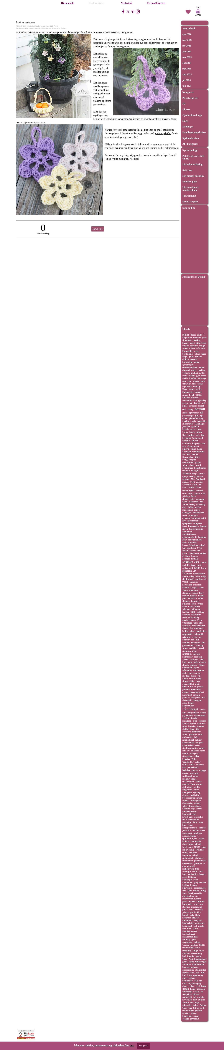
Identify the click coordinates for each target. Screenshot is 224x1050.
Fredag (203, 1005)
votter (198, 762)
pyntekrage (187, 468)
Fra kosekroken (97, 3)
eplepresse (187, 523)
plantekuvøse (200, 860)
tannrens (186, 384)
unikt (199, 335)
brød (184, 606)
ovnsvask (186, 443)
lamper (194, 556)
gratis (198, 462)
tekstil (195, 855)
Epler (194, 759)
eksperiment (193, 446)
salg (192, 915)
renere (195, 593)
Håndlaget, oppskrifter (194, 132)
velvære (186, 373)
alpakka (187, 653)
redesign (186, 871)
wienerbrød (199, 715)
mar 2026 (187, 40)
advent (194, 440)
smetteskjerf (188, 740)
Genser (185, 945)
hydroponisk (188, 742)
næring (196, 654)
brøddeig (198, 657)
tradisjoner (196, 800)
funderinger (200, 961)
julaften (186, 496)
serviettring (193, 617)
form (190, 493)
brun (199, 429)
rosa (192, 482)
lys (188, 750)
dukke (185, 773)
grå (198, 375)
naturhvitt (187, 695)
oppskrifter (201, 631)
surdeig (185, 676)
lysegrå (197, 898)
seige (196, 351)
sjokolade (193, 501)
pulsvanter (187, 888)
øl (183, 556)
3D (183, 103)
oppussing (198, 975)
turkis (203, 709)
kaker (185, 678)
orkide (196, 890)
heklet (186, 770)
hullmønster (188, 392)
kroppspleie (193, 526)
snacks (195, 454)
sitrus (197, 354)
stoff (184, 493)
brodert (185, 1013)
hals (184, 874)
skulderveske (188, 499)
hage (197, 1002)
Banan (185, 550)
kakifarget (187, 879)
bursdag (199, 645)
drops (194, 473)
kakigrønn (187, 1016)
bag (190, 1008)
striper (197, 942)
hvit (184, 520)
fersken (185, 612)
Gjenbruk (187, 386)
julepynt (186, 609)
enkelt (197, 803)
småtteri (195, 750)
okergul (194, 470)
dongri (202, 345)
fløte (190, 890)
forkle (185, 378)
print (203, 518)
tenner (192, 389)
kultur (191, 507)
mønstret (193, 590)
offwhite (186, 397)
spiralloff (186, 838)
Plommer (186, 964)
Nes (192, 479)
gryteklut (194, 1019)
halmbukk (198, 634)
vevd (198, 986)
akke (201, 950)
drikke (185, 359)
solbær (192, 978)
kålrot (192, 348)
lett (191, 628)
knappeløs (187, 792)
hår (191, 403)
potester (186, 689)
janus (201, 587)
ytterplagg (187, 623)
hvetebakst (187, 817)
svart (185, 764)
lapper (197, 493)
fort (184, 928)
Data (197, 915)
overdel (193, 359)
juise (195, 623)
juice (203, 354)
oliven (194, 1013)
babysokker (193, 712)
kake (196, 737)
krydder (186, 614)
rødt (202, 1008)
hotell (191, 395)
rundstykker (198, 512)
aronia (185, 692)
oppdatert (199, 628)
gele (204, 403)
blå (200, 980)
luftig (203, 890)
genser (198, 392)
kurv (201, 593)
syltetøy (196, 792)
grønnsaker (187, 745)
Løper (185, 432)
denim (185, 753)
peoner (200, 686)
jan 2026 (186, 51)
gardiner (198, 863)
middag (196, 386)
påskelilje (186, 822)
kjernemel (187, 926)
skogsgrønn (187, 756)
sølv (198, 435)
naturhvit (187, 997)
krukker (186, 759)
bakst (197, 745)
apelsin (200, 997)
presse (185, 403)
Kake (184, 734)
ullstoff (185, 686)
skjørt (185, 681)
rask (198, 681)
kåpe (189, 975)
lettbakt (194, 559)
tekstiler (194, 345)
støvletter (197, 833)
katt (199, 565)
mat (203, 697)
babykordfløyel (195, 540)
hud (184, 975)
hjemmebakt (193, 520)
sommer (186, 470)
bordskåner (187, 354)
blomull (202, 721)
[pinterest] (133, 11)
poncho (185, 784)
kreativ (185, 429)
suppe (185, 648)
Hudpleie (197, 523)
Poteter (202, 827)
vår (196, 896)
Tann (184, 1008)
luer (188, 454)
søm (191, 490)
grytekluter (187, 715)
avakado (186, 518)
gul (197, 639)
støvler (203, 712)
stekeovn (186, 593)
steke (184, 515)
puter (185, 909)
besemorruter (188, 798)
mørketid (194, 773)
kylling (185, 885)
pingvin (185, 449)
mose (202, 830)
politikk (186, 565)
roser (195, 879)
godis (191, 356)
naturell (191, 866)
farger (200, 384)
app (184, 866)
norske (197, 673)
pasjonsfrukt (200, 882)
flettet (185, 490)
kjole (196, 457)
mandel (199, 490)
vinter (185, 590)
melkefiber (196, 795)
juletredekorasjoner (191, 806)
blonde (185, 915)
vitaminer (198, 858)
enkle (195, 776)
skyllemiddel (188, 579)
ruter (201, 367)
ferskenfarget (188, 934)
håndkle (186, 440)
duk (202, 972)
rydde (200, 604)
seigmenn (186, 637)
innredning (187, 510)
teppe (191, 961)
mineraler (187, 1005)
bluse (191, 844)
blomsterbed (188, 462)
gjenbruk (187, 570)
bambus (48, 28)
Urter (199, 548)
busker (185, 343)
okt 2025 (186, 63)
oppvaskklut (188, 684)
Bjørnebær (194, 413)
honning (202, 537)
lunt (184, 712)
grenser (200, 726)
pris (194, 421)
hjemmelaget (200, 959)
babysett (195, 601)
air (205, 579)
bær (192, 729)
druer (185, 418)
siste (184, 409)
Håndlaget (187, 126)
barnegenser (199, 573)
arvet (196, 904)
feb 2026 (186, 45)
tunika (199, 678)
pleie (197, 684)
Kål (198, 348)
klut (184, 662)
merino (195, 830)
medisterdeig (188, 576)
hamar (197, 362)
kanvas (185, 723)
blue (184, 825)
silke (196, 756)
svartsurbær (188, 781)
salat (201, 871)
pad (197, 972)
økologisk (186, 512)
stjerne (196, 381)
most (192, 343)
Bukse (197, 606)
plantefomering (196, 418)
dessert (202, 874)
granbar (195, 426)
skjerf (197, 846)
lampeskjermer (189, 814)
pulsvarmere (199, 662)
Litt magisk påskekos (193, 176)
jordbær (193, 406)
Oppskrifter (188, 762)
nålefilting (187, 991)
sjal (184, 787)
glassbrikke (195, 912)
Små (184, 893)
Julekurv (186, 421)
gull (196, 415)
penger (197, 510)
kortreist (192, 542)
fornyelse (197, 920)
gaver (193, 429)
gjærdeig (202, 400)
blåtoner (192, 877)
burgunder (187, 904)
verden (185, 718)
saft (195, 400)
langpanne (187, 789)
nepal (185, 501)
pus (200, 637)
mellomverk (188, 869)
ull (52, 28)
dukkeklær (187, 863)
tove (184, 890)
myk (203, 348)
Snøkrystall (197, 438)
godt (194, 939)
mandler (201, 723)
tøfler (200, 598)
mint (191, 909)
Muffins (186, 559)
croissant (186, 731)
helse (199, 449)
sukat (185, 465)
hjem (194, 838)
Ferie (199, 620)
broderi (194, 397)
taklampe (195, 609)
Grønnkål (186, 700)
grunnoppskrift (189, 537)
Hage (185, 121)
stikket (201, 1000)
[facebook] (123, 11)
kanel (192, 989)
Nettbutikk (126, 3)
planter (193, 665)
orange (185, 1019)
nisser (190, 787)
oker (184, 507)
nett (184, 446)
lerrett (193, 550)
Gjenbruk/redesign (192, 115)
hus (191, 1002)
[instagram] (137, 11)
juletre (185, 912)
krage (193, 779)
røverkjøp (187, 1000)
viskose (43, 28)
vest (195, 926)
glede (184, 961)
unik (193, 612)
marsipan (186, 721)
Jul (194, 997)
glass (191, 673)
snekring (196, 518)
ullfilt (196, 562)
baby (197, 947)
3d (202, 991)
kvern (193, 686)
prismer (186, 479)
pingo (185, 406)
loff (184, 750)
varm (190, 606)
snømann (200, 499)
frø (199, 484)
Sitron (196, 1008)
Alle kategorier (190, 144)
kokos (195, 1005)
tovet (184, 847)
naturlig (186, 939)
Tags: (184, 959)
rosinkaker (187, 657)
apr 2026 (186, 34)
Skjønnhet (187, 573)
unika (198, 395)
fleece (193, 335)
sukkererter (187, 424)
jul (199, 675)
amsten (185, 659)
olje (193, 808)
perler (198, 507)
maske (201, 926)
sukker (198, 740)
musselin (197, 585)
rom (189, 381)
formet (185, 628)
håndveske (187, 531)
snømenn (186, 651)
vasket (196, 991)
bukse (191, 435)
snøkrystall (187, 858)
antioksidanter (189, 534)
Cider (198, 487)
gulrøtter (193, 734)
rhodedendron (198, 625)
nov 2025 (187, 57)
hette (184, 542)
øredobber (196, 689)
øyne (190, 662)
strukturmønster (190, 748)
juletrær (186, 426)
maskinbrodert (197, 692)
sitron (185, 529)
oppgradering (188, 476)
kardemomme (192, 819)
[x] (128, 11)
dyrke (198, 389)
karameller (187, 351)
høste (202, 750)
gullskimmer (188, 645)
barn (203, 568)
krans (193, 565)
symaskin (201, 421)
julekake (186, 830)
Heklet (185, 972)
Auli (191, 959)
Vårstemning (189, 196)
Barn (184, 435)
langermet (187, 337)
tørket (193, 723)
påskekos (193, 582)
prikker (185, 697)
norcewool (187, 585)
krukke (193, 885)
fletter (195, 917)
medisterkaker (189, 620)
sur (201, 904)
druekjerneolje (195, 893)
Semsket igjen (189, 181)
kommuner (187, 882)
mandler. (194, 659)
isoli (196, 980)
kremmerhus (198, 451)
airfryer (186, 639)
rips (201, 415)
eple (184, 381)
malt (202, 659)
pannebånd (193, 767)
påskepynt (187, 833)
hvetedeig (200, 504)
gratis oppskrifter (163, 133)
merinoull (187, 400)
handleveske (198, 964)
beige (184, 356)
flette (195, 822)
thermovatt (187, 860)
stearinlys (198, 817)
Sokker (198, 356)
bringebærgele (189, 459)
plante (192, 465)
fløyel (193, 496)
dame (185, 986)
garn (204, 337)
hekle (26, 28)
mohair (186, 778)
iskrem (196, 994)
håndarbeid (187, 923)
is (204, 863)
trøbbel (191, 487)
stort (192, 972)
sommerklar (188, 1010)
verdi (198, 465)
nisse (184, 877)
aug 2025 (187, 74)
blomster (21, 28)
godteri (198, 1010)
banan (203, 526)
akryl (201, 648)
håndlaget (63, 28)
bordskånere (200, 888)
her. (132, 1045)
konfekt (193, 378)
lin (40, 28)
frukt (190, 825)
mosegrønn (196, 907)
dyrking (201, 370)
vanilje (202, 770)
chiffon (185, 729)
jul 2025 (186, 80)
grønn (199, 784)
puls (184, 598)
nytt (184, 767)
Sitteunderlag (188, 504)
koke (201, 822)
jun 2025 (186, 86)
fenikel (185, 595)
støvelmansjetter (190, 367)
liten (189, 928)
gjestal (198, 844)
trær (203, 381)
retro (184, 375)
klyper (191, 703)
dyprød (185, 795)
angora (185, 482)
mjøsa (193, 676)
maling (191, 375)
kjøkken (186, 953)
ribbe (191, 681)
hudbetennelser (189, 811)
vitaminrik (187, 667)
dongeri (186, 370)
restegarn (31, 28)
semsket (193, 852)
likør (187, 556)
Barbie (197, 403)
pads (194, 384)
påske (196, 1016)
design (185, 988)
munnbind (187, 920)
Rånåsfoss (187, 670)
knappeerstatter (189, 827)
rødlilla (185, 800)
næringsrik (196, 841)
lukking (196, 340)
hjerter (199, 476)
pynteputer (199, 923)
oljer (195, 721)
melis (198, 956)
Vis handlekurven (156, 3)
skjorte (185, 665)
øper (184, 540)
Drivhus (186, 907)
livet (184, 487)
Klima (202, 665)
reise (184, 617)
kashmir (200, 901)
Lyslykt (193, 587)
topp (195, 950)
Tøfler (198, 781)
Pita (197, 869)
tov (183, 454)
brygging (186, 438)
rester (194, 370)
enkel (201, 748)
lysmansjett (187, 364)
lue (202, 435)
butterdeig (187, 362)
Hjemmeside (67, 3)
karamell (186, 451)
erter (184, 703)
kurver (194, 770)
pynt (194, 651)
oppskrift (187, 634)
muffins (194, 945)
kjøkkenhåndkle (190, 937)
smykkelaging (194, 983)
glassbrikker (188, 970)
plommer (186, 855)
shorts (201, 473)
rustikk (193, 595)
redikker (193, 648)
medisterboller (189, 836)
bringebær (194, 753)
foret (184, 526)
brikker (185, 841)
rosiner (199, 482)
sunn (204, 847)
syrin (195, 637)
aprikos (199, 579)
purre (185, 978)
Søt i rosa (187, 170)
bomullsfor (187, 980)
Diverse (186, 109)
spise (184, 726)
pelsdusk (198, 909)
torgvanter (187, 942)
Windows (200, 850)
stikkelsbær (198, 670)
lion (201, 501)
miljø (203, 576)
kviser (199, 798)
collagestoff (187, 568)
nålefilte (186, 808)
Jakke (201, 838)
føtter (195, 928)
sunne (185, 395)
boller (191, 986)
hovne (192, 432)
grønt (185, 553)
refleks (185, 345)
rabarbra (186, 918)
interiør (192, 726)
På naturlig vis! (190, 98)
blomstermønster (190, 967)
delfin (194, 871)
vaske (196, 789)
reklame (197, 337)
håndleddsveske (189, 931)
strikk (197, 787)
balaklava (192, 598)
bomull (36, 28)
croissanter (187, 737)
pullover (186, 604)
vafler (191, 764)
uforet (201, 406)
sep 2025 (186, 68)
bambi (201, 595)
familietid (200, 479)
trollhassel (187, 776)
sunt (200, 734)
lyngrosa (196, 443)
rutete (185, 348)
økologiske (193, 874)
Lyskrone (186, 484)
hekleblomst (200, 468)
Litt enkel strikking (192, 164)
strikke (193, 718)
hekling (200, 612)
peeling (194, 373)
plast (192, 631)
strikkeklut (200, 970)
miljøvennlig (188, 850)
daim (184, 844)
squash (196, 695)
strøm (192, 678)
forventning (196, 953)
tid (183, 819)
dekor (202, 945)
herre (203, 375)
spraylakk (195, 697)
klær (201, 623)
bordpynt (197, 700)
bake (203, 986)
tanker (203, 553)
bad (184, 956)
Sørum (185, 1002)
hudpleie (199, 742)
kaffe (194, 484)
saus (184, 983)
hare (190, 847)
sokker (185, 334)
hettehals (186, 625)
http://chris (201, 343)
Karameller (187, 457)
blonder (191, 956)
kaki (203, 493)
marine (185, 587)
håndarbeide (188, 705)
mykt (184, 673)
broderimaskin (196, 529)
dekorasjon (57, 28)
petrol (203, 562)
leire (198, 576)
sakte (184, 413)
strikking (186, 950)
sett (203, 443)
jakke (199, 432)
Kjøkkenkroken (190, 138)
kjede (196, 667)
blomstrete (194, 553)
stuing (185, 852)
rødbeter (200, 764)
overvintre (196, 614)
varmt (199, 808)
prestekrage (187, 415)
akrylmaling (188, 896)
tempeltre (186, 994)
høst (195, 1000)
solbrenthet (187, 898)
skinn (193, 449)
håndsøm (201, 989)
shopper (186, 601)
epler (193, 604)
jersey (190, 409)
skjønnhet (187, 340)
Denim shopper (190, 201)
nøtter (202, 373)
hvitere (192, 901)
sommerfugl (188, 947)
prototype (193, 515)
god (198, 550)
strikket (187, 562)
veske (185, 581)
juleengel (202, 378)
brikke (185, 631)
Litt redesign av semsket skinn (190, 188)
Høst (193, 784)
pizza (184, 901)
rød (192, 639)
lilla (197, 729)
